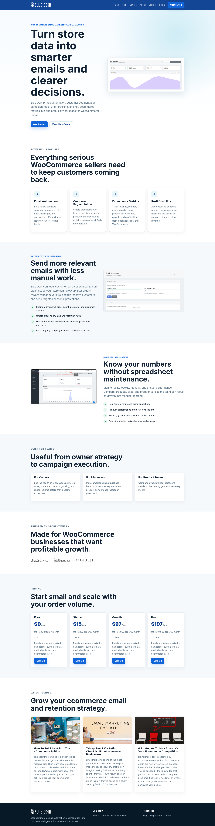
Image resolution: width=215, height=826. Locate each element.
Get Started (176, 5)
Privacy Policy (118, 815)
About (143, 5)
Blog (117, 5)
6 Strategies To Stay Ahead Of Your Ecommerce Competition (158, 750)
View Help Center (61, 124)
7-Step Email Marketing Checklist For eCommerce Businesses (103, 751)
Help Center (156, 815)
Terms (167, 815)
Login (162, 5)
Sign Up (41, 660)
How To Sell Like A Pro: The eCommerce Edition (52, 750)
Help (124, 5)
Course (133, 5)
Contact (152, 5)
